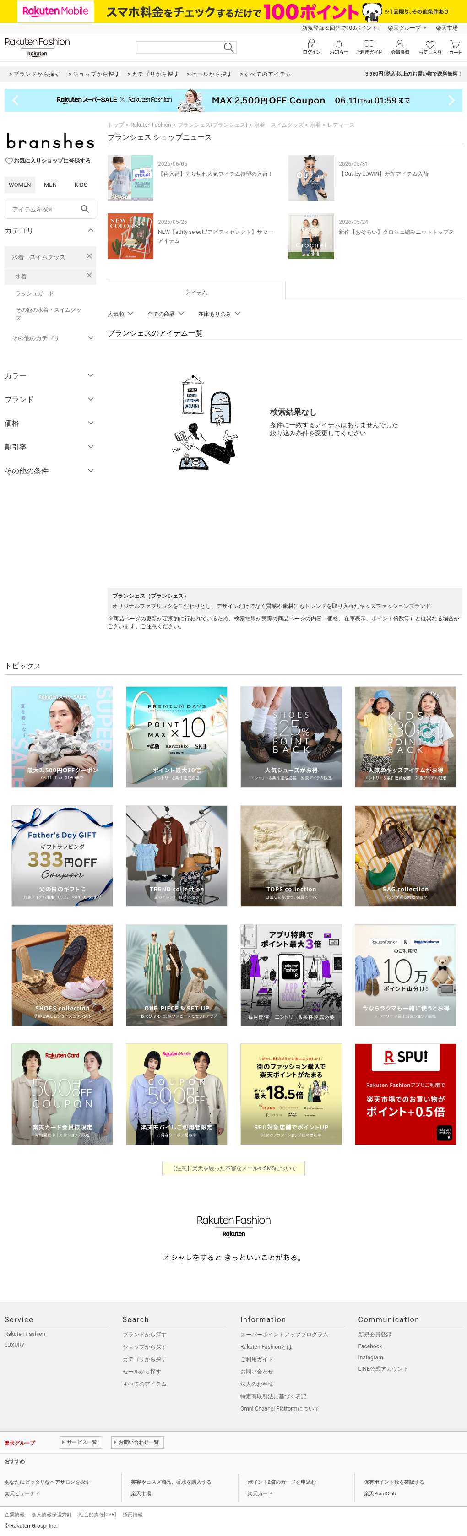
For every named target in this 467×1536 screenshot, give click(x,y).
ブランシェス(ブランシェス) (212, 125)
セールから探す (142, 1371)
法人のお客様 (256, 1384)
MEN (50, 184)
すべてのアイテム (145, 1384)
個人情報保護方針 (52, 1515)
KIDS (81, 184)
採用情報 (133, 1515)
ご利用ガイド (256, 1359)
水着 (21, 276)
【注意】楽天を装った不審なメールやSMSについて (233, 1168)
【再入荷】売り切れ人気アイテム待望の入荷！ (215, 174)
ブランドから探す (145, 1334)
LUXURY (15, 1345)
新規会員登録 (374, 1334)
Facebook (370, 1346)
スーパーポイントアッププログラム (284, 1334)
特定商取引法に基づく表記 (273, 1396)
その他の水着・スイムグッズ (48, 314)
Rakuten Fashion (150, 125)
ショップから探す (145, 1347)
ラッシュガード (35, 293)
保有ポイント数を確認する (394, 1482)
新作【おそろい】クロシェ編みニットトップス (396, 232)
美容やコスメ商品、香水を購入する (171, 1482)
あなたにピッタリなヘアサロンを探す (47, 1482)
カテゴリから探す (145, 1359)
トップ (116, 125)
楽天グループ (404, 28)
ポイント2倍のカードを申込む (282, 1482)
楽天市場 (447, 28)
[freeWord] (50, 210)
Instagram (370, 1357)
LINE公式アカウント (383, 1369)
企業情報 (15, 1515)
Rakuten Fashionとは (266, 1347)
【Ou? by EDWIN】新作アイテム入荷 (384, 174)
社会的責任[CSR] (97, 1515)
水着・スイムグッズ (38, 257)
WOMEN (20, 184)
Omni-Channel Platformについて (280, 1409)
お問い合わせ (256, 1371)
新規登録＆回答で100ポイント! (340, 28)
